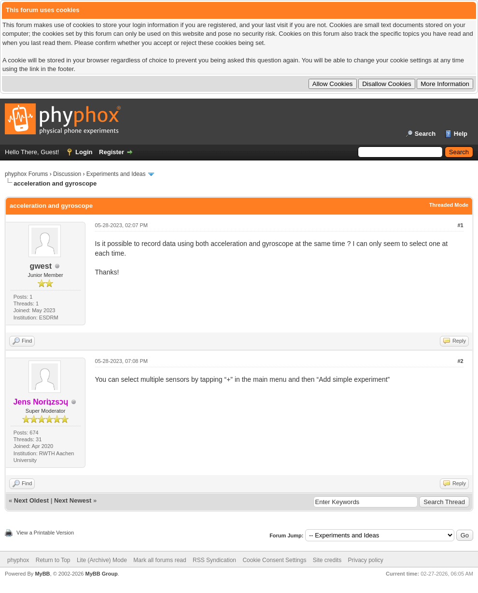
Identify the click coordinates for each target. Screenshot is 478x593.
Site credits (327, 560)
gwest (41, 266)
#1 (460, 225)
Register (111, 152)
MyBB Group (101, 574)
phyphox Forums (26, 174)
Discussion (67, 174)
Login (83, 152)
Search (425, 133)
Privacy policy (365, 560)
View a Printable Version (45, 532)
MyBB (42, 574)
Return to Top (53, 560)
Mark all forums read (159, 560)
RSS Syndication (214, 560)
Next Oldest (31, 500)
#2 (460, 361)
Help (460, 133)
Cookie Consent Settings (274, 560)
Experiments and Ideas (116, 174)
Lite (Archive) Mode (102, 560)
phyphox (18, 560)
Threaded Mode (448, 205)
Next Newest (72, 500)
